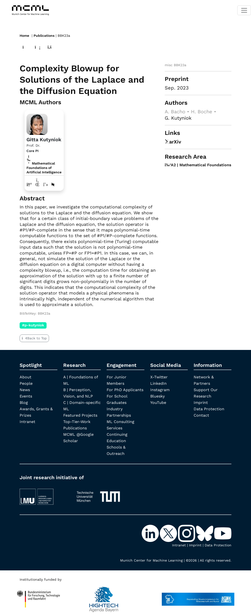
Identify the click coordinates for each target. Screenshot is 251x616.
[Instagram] (187, 533)
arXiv (173, 142)
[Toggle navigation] (244, 10)
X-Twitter (159, 377)
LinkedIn (158, 383)
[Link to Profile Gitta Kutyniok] (37, 123)
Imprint (201, 402)
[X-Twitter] (169, 533)
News (25, 389)
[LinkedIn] (151, 533)
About (25, 377)
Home (24, 36)
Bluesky (157, 396)
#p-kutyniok (33, 325)
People (26, 383)
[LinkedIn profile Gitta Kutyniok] (37, 184)
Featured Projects (80, 415)
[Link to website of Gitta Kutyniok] (29, 184)
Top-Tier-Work (76, 421)
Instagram (160, 389)
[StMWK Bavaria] (198, 597)
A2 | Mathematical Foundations (198, 165)
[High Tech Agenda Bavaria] (38, 597)
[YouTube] (222, 533)
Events (26, 396)
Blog (24, 402)
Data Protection (209, 409)
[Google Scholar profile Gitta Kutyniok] (46, 184)
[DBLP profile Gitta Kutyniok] (53, 184)
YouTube (158, 402)
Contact (201, 415)
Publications (44, 36)
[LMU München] (44, 494)
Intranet (27, 421)
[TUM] (98, 494)
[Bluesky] (205, 533)
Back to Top (34, 338)
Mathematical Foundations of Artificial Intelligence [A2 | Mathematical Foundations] (44, 167)
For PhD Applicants (125, 389)
